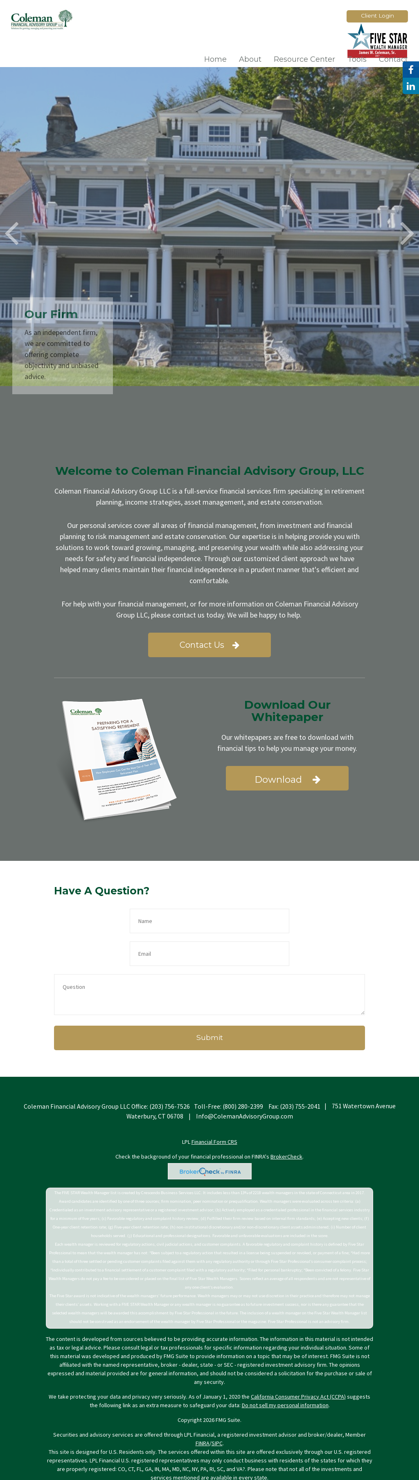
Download (287, 779)
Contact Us (209, 645)
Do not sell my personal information (285, 1372)
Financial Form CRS (214, 1109)
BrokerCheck (286, 1123)
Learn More (322, 214)
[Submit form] (209, 1005)
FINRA (203, 1410)
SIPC (217, 1410)
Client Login (377, 15)
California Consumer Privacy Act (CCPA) (298, 1364)
